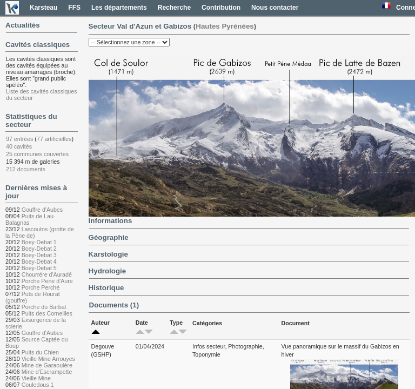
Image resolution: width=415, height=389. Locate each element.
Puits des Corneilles (47, 313)
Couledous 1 (38, 384)
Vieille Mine (36, 378)
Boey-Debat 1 (39, 242)
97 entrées (19, 139)
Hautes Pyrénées (224, 26)
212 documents (25, 169)
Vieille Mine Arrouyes (48, 359)
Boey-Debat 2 (39, 248)
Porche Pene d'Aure (47, 281)
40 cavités (19, 146)
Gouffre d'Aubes (42, 209)
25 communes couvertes (37, 154)
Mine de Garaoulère (47, 365)
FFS (74, 7)
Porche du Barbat (44, 307)
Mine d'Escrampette (47, 371)
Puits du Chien (40, 352)
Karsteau (43, 7)
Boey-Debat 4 (39, 261)
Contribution (221, 7)
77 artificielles (54, 139)
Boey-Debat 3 (39, 255)
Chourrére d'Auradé (47, 274)
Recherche (174, 7)
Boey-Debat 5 (39, 268)
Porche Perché (41, 287)
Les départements (119, 7)
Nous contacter (274, 7)
